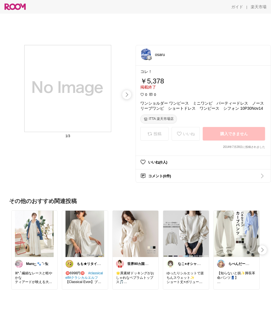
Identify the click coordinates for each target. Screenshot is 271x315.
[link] (34, 233)
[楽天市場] (258, 6)
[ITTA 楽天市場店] (158, 119)
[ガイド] (237, 6)
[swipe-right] (126, 94)
